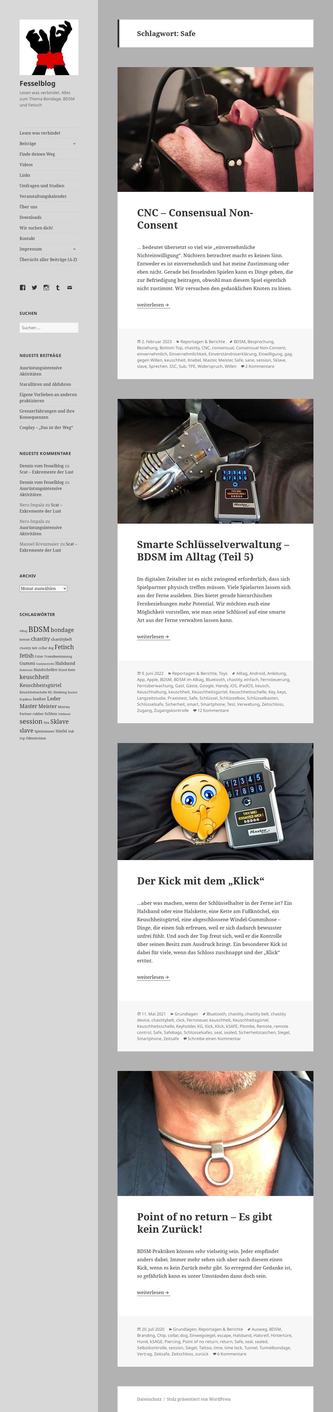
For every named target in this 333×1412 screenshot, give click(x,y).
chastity (192, 348)
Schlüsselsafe (150, 704)
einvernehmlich (152, 354)
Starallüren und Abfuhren (45, 384)
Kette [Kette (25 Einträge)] (71, 670)
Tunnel (250, 1348)
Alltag (241, 673)
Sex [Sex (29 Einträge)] (46, 722)
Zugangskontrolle (171, 710)
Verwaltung (248, 704)
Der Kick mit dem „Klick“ (200, 880)
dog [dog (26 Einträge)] (50, 648)
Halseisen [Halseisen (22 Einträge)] (26, 670)
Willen (231, 366)
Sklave (279, 360)
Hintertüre (281, 1335)
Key (271, 692)
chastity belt (257, 1014)
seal (218, 1032)
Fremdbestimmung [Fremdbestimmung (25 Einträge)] (58, 656)
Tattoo (205, 1348)
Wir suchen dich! (36, 228)
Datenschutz (149, 1399)
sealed (230, 1032)
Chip (161, 1335)
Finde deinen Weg (37, 154)
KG (200, 1026)
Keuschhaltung (151, 692)
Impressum (31, 249)
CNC (206, 348)
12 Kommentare (213, 710)
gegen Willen (149, 360)
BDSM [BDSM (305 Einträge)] (39, 629)
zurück (202, 1354)
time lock (233, 1348)
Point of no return (200, 1341)
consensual (223, 348)
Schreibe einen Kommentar (214, 1038)
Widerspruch (210, 366)
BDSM (240, 341)
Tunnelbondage (274, 1348)
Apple (152, 679)
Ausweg (259, 1329)
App (141, 679)
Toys (223, 673)
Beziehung (147, 348)
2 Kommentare (259, 366)
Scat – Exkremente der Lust (47, 472)
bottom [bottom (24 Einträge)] (25, 639)
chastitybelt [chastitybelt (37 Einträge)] (61, 639)
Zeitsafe (171, 1038)
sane (249, 360)
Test (231, 704)
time (218, 1348)
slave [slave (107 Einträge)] (26, 730)
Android (257, 673)
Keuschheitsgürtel (209, 692)
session (263, 360)
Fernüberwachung (155, 686)
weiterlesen (153, 304)
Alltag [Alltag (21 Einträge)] (23, 631)
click (180, 1020)
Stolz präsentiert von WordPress (199, 1399)
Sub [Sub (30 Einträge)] (71, 731)
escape (224, 1335)
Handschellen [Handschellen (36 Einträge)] (45, 669)
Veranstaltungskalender (43, 196)
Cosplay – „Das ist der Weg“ (46, 427)
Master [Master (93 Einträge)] (28, 706)
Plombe (247, 1026)
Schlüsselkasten (262, 698)
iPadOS (246, 686)
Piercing (173, 1341)
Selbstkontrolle (152, 1348)
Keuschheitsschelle (247, 692)
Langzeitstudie (151, 698)
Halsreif (261, 1335)
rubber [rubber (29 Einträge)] (38, 713)
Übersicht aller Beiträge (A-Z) (48, 259)
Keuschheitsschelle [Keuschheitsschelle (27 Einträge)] (33, 692)
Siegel (283, 1032)
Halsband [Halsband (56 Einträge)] (65, 663)
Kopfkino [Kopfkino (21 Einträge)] (26, 699)
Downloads (30, 217)
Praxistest (177, 698)
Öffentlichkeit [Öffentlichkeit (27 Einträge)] (36, 738)
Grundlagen (186, 1014)
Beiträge (28, 143)
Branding (146, 1335)
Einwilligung (270, 354)
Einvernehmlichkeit (187, 354)
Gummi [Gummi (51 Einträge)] (27, 663)
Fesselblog (38, 83)
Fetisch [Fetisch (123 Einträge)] (64, 647)
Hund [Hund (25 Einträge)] (62, 670)
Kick (209, 1026)
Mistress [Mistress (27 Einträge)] (64, 707)
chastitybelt (162, 1020)
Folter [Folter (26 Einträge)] (39, 656)
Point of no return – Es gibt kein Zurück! (204, 1223)
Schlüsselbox (232, 698)
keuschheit (175, 360)
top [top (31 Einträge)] (22, 738)
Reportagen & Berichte (203, 341)
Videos (26, 164)
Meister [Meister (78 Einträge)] (47, 706)
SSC (173, 366)
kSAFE (232, 1026)
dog (184, 1335)
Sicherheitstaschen (257, 1032)
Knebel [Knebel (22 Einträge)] (72, 692)
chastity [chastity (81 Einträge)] (40, 638)
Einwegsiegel (202, 1335)
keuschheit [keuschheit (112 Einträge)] (34, 677)
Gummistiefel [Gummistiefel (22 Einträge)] (45, 664)
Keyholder (185, 1026)
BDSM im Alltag (189, 679)
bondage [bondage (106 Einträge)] (62, 629)
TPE (191, 366)
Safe (239, 360)
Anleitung (276, 673)
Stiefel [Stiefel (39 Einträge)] (61, 731)
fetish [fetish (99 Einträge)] (27, 655)
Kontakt (27, 238)
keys (281, 692)
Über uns (28, 207)
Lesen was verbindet (40, 133)
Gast (179, 686)
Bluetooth (215, 679)
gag (288, 354)
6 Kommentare (231, 1354)
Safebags (173, 1032)
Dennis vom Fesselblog (42, 466)
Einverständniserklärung (233, 354)
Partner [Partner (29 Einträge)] (26, 713)
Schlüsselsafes (198, 1032)
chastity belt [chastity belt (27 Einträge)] (28, 648)
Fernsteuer (197, 1020)
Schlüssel (209, 698)
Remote (264, 1026)
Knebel (194, 360)
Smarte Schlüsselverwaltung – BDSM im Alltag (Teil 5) (213, 550)
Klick (219, 1026)
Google (207, 686)
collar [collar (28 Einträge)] (42, 648)
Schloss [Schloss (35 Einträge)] (51, 713)
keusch (262, 686)
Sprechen (158, 366)
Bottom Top (171, 348)
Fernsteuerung (275, 679)
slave (142, 366)
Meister (225, 360)
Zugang (144, 710)
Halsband (242, 1335)
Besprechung (261, 341)
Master (209, 360)
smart (193, 704)
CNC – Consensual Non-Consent (195, 218)
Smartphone (213, 704)
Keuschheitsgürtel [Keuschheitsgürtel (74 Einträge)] (40, 685)
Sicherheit (175, 704)
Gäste (191, 686)
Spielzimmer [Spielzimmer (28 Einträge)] (44, 731)
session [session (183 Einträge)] (31, 721)
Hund (142, 1341)
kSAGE (156, 1341)
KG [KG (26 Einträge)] (50, 692)
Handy (222, 686)
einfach (251, 679)
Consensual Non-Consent (260, 348)
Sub (182, 366)
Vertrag (144, 1354)
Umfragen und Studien (42, 186)
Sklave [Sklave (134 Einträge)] (59, 721)
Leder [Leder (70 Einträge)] (54, 698)
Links (25, 175)
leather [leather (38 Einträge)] (39, 698)
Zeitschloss (272, 704)
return (226, 1341)
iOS (233, 686)
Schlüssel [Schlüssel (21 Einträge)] (64, 714)
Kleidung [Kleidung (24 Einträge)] (60, 692)
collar (173, 1335)
